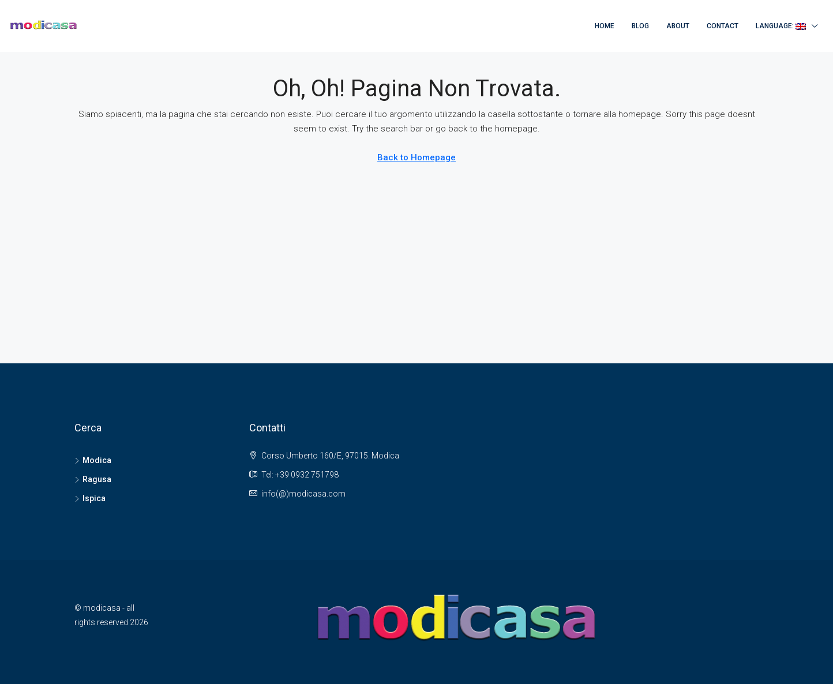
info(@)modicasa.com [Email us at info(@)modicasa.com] (303, 493)
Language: (781, 26)
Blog (640, 26)
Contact (722, 26)
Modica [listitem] (92, 460)
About (677, 26)
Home (604, 26)
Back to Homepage (416, 157)
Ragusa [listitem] (92, 479)
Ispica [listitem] (90, 498)
